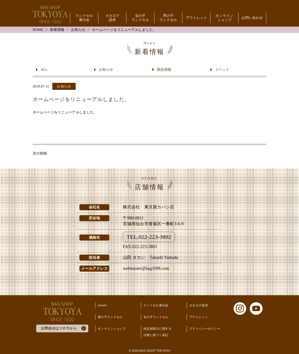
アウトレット (196, 18)
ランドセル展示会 (84, 18)
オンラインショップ (224, 18)
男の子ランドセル (168, 18)
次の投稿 (40, 153)
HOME (38, 30)
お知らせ (78, 30)
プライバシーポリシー (204, 328)
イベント (222, 69)
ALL (44, 69)
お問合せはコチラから (59, 328)
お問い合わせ (252, 18)
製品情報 (164, 69)
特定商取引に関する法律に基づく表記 (157, 332)
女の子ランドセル (140, 18)
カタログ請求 (112, 18)
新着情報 (57, 30)
